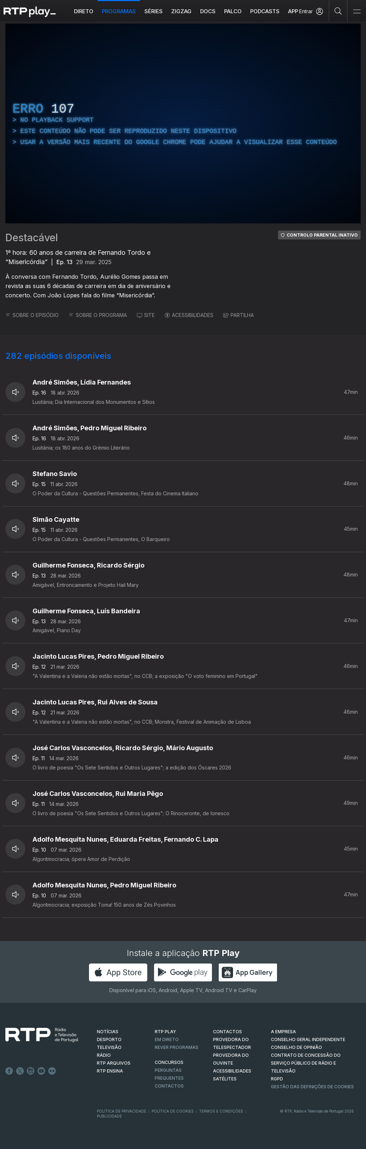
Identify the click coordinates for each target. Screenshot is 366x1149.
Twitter (20, 1071)
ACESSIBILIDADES (189, 315)
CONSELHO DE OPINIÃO (296, 1047)
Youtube (41, 1071)
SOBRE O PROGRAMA (98, 315)
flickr (52, 1071)
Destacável (31, 238)
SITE (146, 315)
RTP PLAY (165, 1031)
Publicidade (109, 1116)
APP (293, 11)
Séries (153, 11)
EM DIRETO (167, 1039)
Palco (233, 11)
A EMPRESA (283, 1031)
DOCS (208, 11)
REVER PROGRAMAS (176, 1047)
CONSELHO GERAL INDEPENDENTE (308, 1039)
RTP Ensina (110, 1071)
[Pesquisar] (338, 10)
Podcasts (265, 11)
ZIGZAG (181, 11)
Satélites (225, 1078)
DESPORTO (109, 1039)
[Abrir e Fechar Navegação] (356, 11)
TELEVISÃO (109, 1047)
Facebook (9, 1071)
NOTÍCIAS (107, 1031)
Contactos (169, 1086)
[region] (183, 123)
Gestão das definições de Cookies (312, 1086)
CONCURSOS (169, 1062)
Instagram (31, 1071)
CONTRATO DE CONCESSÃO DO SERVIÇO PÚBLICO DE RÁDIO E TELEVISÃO (306, 1063)
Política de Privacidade (121, 1111)
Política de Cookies (173, 1111)
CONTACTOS (227, 1031)
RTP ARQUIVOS (113, 1063)
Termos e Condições (221, 1111)
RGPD (277, 1078)
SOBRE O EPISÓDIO (32, 315)
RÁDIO (104, 1055)
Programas (119, 11)
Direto (83, 11)
